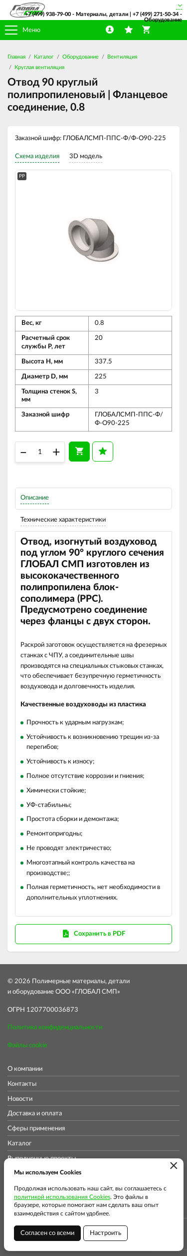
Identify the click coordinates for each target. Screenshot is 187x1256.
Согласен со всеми (47, 1233)
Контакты (21, 1084)
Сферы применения (36, 1128)
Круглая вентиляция (39, 67)
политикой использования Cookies (62, 1197)
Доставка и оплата (34, 1113)
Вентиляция (122, 57)
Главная (16, 57)
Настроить (105, 1233)
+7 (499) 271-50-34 (156, 14)
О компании (24, 1069)
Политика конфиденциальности (54, 1027)
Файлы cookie (27, 1045)
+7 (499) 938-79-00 (48, 14)
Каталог (44, 57)
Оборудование (80, 57)
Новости (19, 1099)
